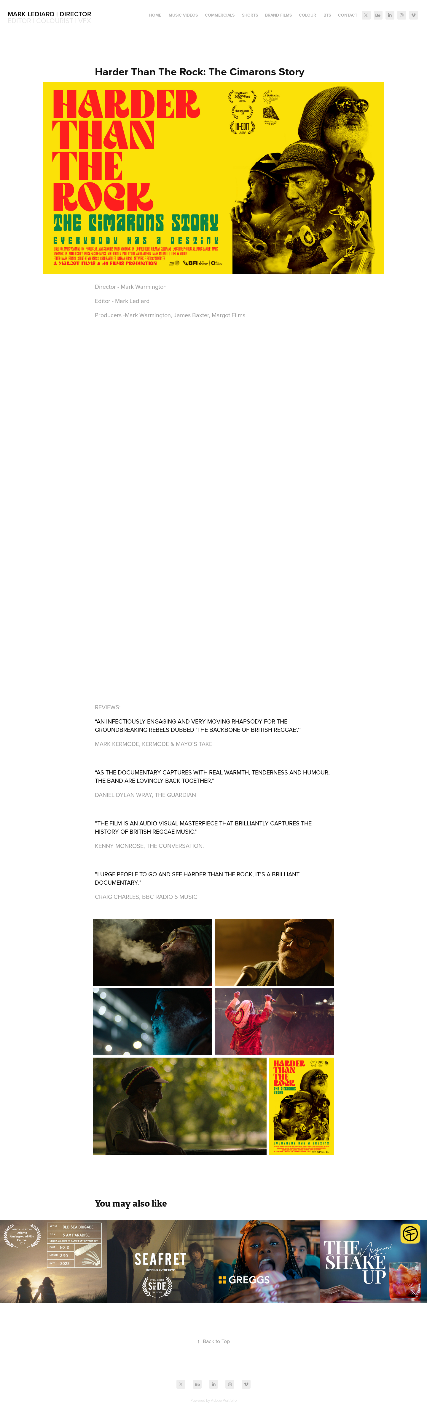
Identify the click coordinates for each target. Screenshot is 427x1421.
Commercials (220, 15)
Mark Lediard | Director (49, 14)
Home (155, 15)
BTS (327, 15)
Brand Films (278, 15)
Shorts (250, 15)
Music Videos (183, 15)
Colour (307, 15)
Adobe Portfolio (224, 1400)
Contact (347, 15)
